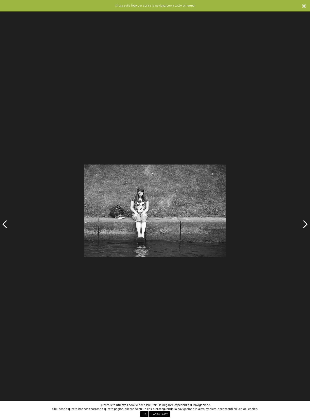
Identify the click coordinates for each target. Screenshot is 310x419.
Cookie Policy (159, 414)
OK (144, 414)
